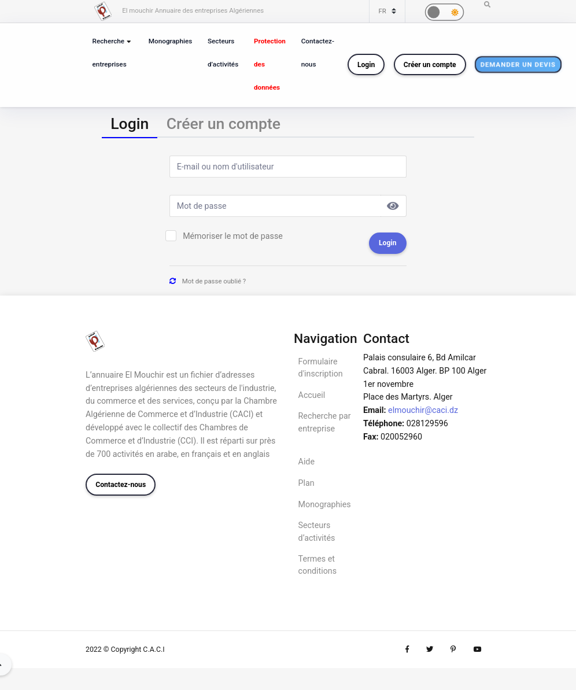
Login (366, 65)
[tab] (129, 124)
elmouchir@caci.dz (423, 410)
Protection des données (270, 64)
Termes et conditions (317, 564)
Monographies (171, 41)
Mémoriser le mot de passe (233, 236)
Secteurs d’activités (223, 52)
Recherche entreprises (110, 52)
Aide (306, 461)
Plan (306, 483)
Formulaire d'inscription (320, 367)
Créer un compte (430, 65)
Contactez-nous (318, 52)
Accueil (312, 395)
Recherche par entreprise (324, 422)
